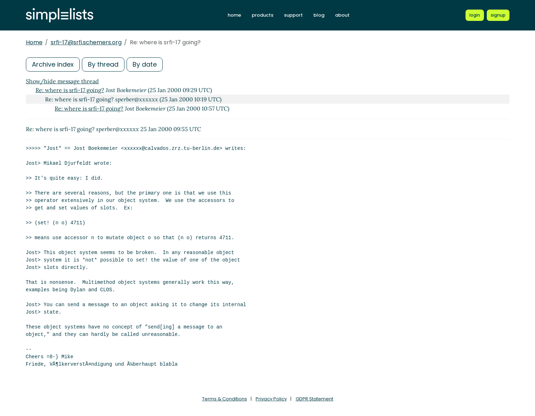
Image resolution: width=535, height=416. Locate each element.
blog (318, 15)
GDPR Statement (314, 398)
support (293, 15)
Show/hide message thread (62, 81)
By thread (103, 64)
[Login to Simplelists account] (475, 15)
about (342, 15)
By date (145, 64)
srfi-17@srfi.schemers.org (86, 42)
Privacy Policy (271, 398)
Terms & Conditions (224, 398)
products (262, 15)
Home (34, 42)
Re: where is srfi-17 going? (69, 90)
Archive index (53, 64)
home (234, 15)
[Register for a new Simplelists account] (498, 15)
